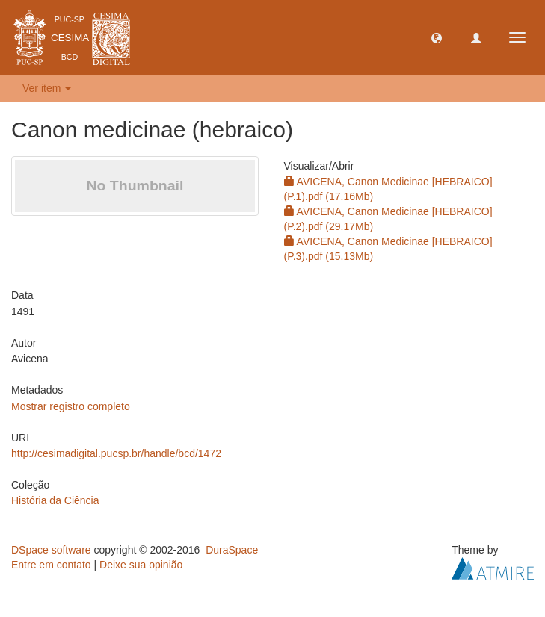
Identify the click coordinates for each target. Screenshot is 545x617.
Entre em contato (51, 565)
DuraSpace (232, 550)
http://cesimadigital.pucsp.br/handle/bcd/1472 (116, 453)
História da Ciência (55, 500)
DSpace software (51, 550)
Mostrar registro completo (70, 406)
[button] (436, 37)
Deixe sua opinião (140, 565)
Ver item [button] (46, 88)
